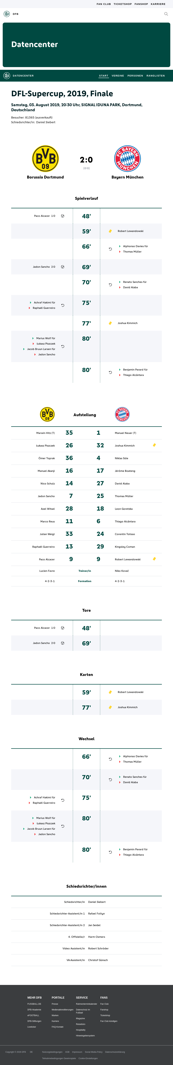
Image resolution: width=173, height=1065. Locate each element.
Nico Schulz (48, 483)
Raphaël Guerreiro (44, 308)
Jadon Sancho (41, 266)
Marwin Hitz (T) (45, 433)
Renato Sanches (132, 282)
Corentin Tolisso (125, 534)
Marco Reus (47, 521)
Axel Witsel (48, 509)
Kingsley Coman (125, 546)
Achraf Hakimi (42, 302)
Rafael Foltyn (96, 913)
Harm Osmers (96, 937)
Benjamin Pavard (133, 369)
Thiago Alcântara (133, 375)
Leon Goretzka (124, 509)
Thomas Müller (132, 251)
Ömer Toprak (47, 458)
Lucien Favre (47, 571)
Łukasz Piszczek (46, 343)
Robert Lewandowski (130, 231)
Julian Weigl (47, 534)
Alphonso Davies (133, 246)
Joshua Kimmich (128, 323)
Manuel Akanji (46, 471)
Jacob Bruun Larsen (39, 349)
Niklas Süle (121, 458)
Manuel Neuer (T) (125, 433)
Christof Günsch (98, 960)
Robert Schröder (98, 948)
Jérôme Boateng (125, 471)
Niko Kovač (122, 571)
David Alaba (130, 287)
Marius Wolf (43, 338)
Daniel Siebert (45, 122)
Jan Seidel (94, 925)
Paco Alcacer (42, 216)
